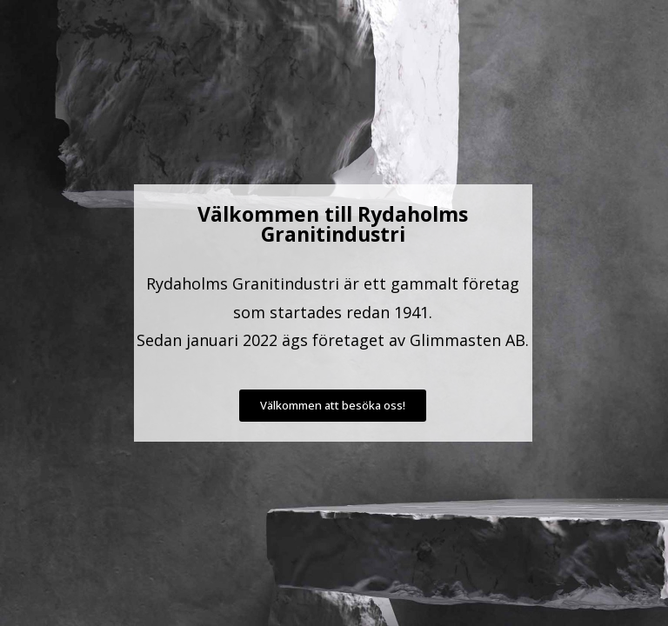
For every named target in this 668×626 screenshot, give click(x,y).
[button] (332, 406)
